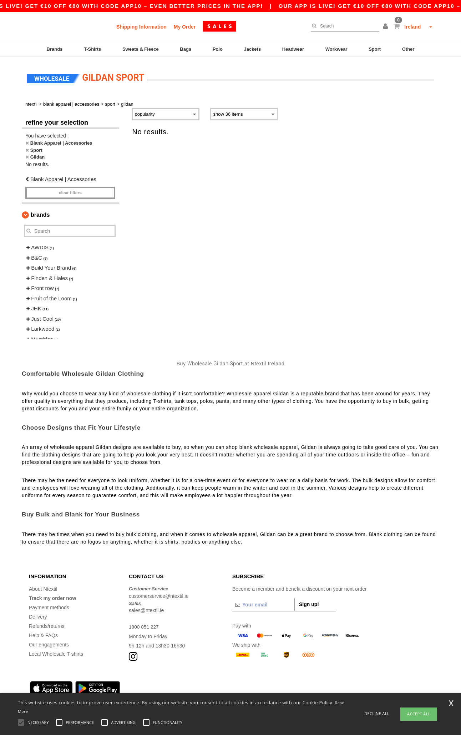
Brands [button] (40, 213)
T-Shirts (92, 49)
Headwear (293, 49)
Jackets (252, 49)
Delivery (38, 615)
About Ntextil (43, 587)
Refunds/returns (47, 625)
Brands (55, 49)
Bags (185, 49)
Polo (218, 49)
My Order (185, 27)
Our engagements (49, 643)
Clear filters (70, 191)
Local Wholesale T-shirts (56, 652)
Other (408, 49)
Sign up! (309, 603)
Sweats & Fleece (140, 49)
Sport (375, 49)
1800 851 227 (144, 625)
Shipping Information (141, 27)
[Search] (343, 26)
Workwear (336, 49)
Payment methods (49, 606)
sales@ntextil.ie (146, 609)
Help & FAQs (43, 634)
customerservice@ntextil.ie (159, 594)
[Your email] (263, 603)
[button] (386, 27)
